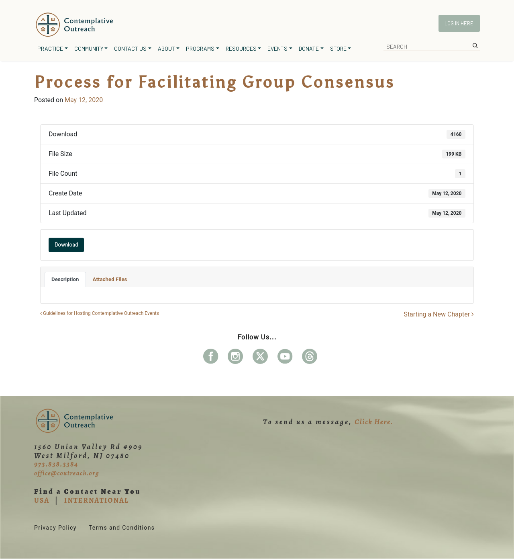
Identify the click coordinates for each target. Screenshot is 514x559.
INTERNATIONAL (96, 500)
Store (338, 48)
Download (66, 244)
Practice (50, 48)
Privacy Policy (55, 527)
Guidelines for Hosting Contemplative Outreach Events (99, 313)
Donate (309, 48)
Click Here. (374, 422)
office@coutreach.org (66, 473)
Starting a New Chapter (439, 314)
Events (277, 48)
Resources (241, 48)
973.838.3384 (56, 464)
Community (88, 48)
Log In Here (459, 23)
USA (41, 500)
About (166, 48)
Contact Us (130, 48)
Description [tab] (65, 279)
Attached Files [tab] (110, 279)
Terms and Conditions (122, 527)
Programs (200, 48)
